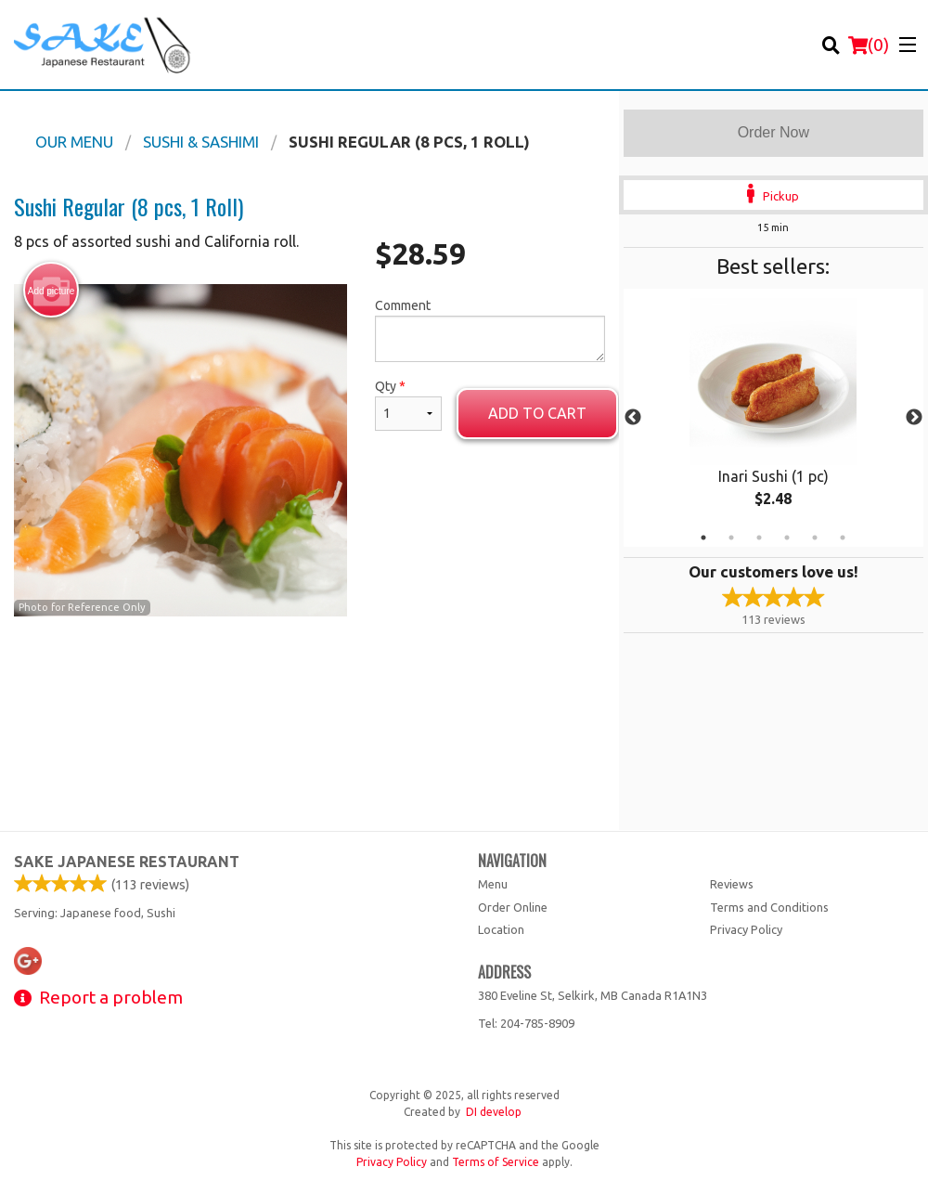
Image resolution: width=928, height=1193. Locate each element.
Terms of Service (495, 1162)
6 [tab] (842, 537)
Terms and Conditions (769, 907)
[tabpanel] (773, 417)
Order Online (513, 907)
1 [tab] (703, 537)
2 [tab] (731, 537)
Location (501, 929)
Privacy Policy (746, 929)
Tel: (526, 1023)
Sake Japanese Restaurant (126, 861)
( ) (868, 44)
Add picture (51, 291)
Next (914, 417)
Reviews (732, 883)
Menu (493, 883)
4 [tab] (787, 537)
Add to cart (537, 413)
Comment (490, 330)
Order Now (773, 132)
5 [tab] (815, 537)
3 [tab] (759, 537)
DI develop (494, 1112)
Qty (408, 405)
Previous (633, 417)
